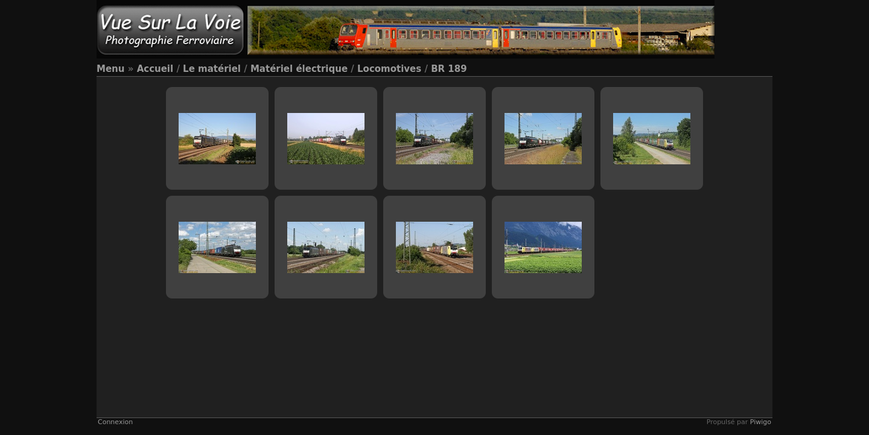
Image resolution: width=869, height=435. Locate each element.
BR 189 (449, 68)
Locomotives (389, 68)
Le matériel (212, 68)
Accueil (155, 68)
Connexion (115, 422)
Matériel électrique (299, 68)
